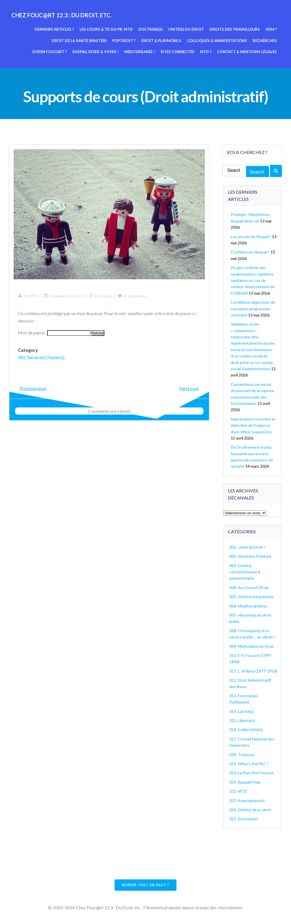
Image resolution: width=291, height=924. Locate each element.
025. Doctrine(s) (243, 818)
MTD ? (205, 51)
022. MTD (238, 791)
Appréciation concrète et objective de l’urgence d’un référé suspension (253, 425)
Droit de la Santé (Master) (79, 40)
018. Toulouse (242, 754)
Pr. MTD (28, 296)
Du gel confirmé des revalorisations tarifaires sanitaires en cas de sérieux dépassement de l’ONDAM (253, 280)
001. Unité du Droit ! (247, 547)
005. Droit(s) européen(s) (251, 596)
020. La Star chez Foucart (251, 772)
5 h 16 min (101, 296)
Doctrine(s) (150, 29)
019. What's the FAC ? (249, 763)
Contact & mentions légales (247, 51)
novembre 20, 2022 (63, 296)
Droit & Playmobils (161, 40)
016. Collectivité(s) (246, 729)
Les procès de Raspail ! (251, 236)
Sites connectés (177, 51)
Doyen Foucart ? (49, 51)
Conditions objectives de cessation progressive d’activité (253, 308)
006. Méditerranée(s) (248, 605)
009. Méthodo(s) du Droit (251, 646)
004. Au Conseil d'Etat (249, 587)
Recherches (265, 40)
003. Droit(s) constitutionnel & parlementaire (245, 572)
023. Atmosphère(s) (247, 800)
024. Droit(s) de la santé (250, 809)
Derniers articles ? (54, 29)
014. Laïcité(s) (241, 711)
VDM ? (271, 29)
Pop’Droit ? (124, 40)
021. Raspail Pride (245, 782)
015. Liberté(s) (242, 720)
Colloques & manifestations (217, 40)
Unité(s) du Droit (186, 29)
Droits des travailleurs (234, 29)
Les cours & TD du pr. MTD (106, 29)
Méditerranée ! (139, 51)
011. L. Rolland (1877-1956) (253, 671)
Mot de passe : (54, 332)
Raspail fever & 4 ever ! (95, 51)
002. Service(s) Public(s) (41, 357)
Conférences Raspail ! (250, 251)
